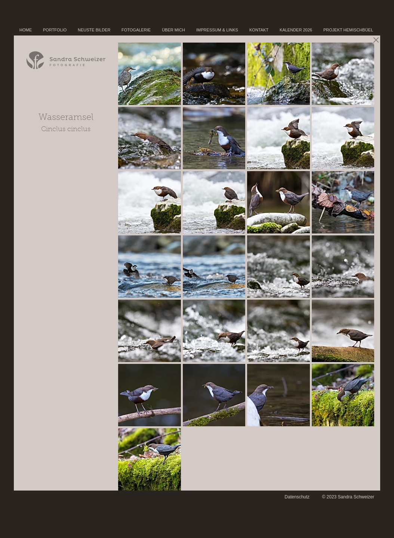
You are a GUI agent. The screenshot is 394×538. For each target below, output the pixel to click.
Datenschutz (297, 497)
